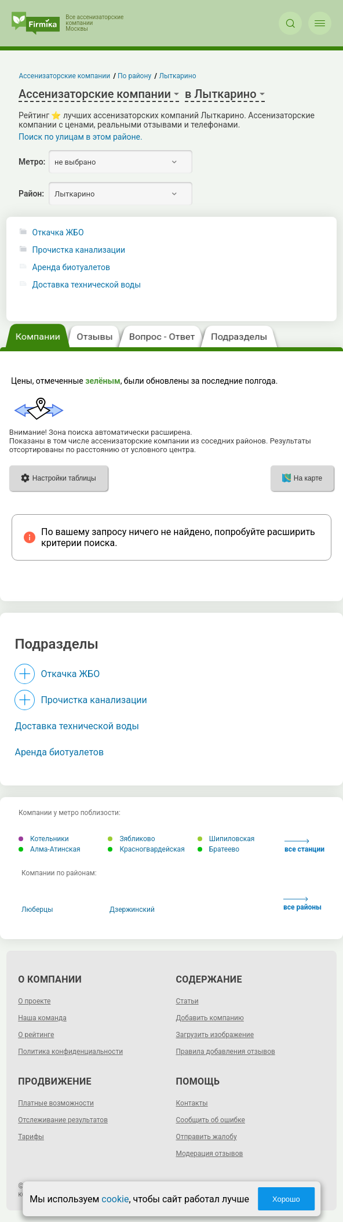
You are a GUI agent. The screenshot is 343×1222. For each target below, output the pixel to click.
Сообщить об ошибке (210, 1120)
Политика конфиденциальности (70, 1052)
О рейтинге (36, 1035)
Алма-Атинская (50, 849)
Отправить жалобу (206, 1137)
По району (134, 76)
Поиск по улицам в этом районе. (81, 136)
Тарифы (31, 1137)
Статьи (187, 1001)
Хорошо (286, 1199)
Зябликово (131, 839)
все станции (304, 846)
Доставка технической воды (86, 285)
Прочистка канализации (78, 250)
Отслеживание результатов (63, 1120)
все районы (302, 904)
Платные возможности (56, 1103)
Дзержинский (132, 909)
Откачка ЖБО (58, 232)
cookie (115, 1199)
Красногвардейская (146, 849)
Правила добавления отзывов (225, 1052)
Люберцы (37, 909)
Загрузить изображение (215, 1035)
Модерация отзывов (209, 1154)
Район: (31, 193)
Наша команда (42, 1018)
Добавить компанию (210, 1018)
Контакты (192, 1103)
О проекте (34, 1001)
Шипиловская (226, 839)
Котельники (44, 839)
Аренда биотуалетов (71, 267)
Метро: (32, 161)
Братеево (218, 849)
